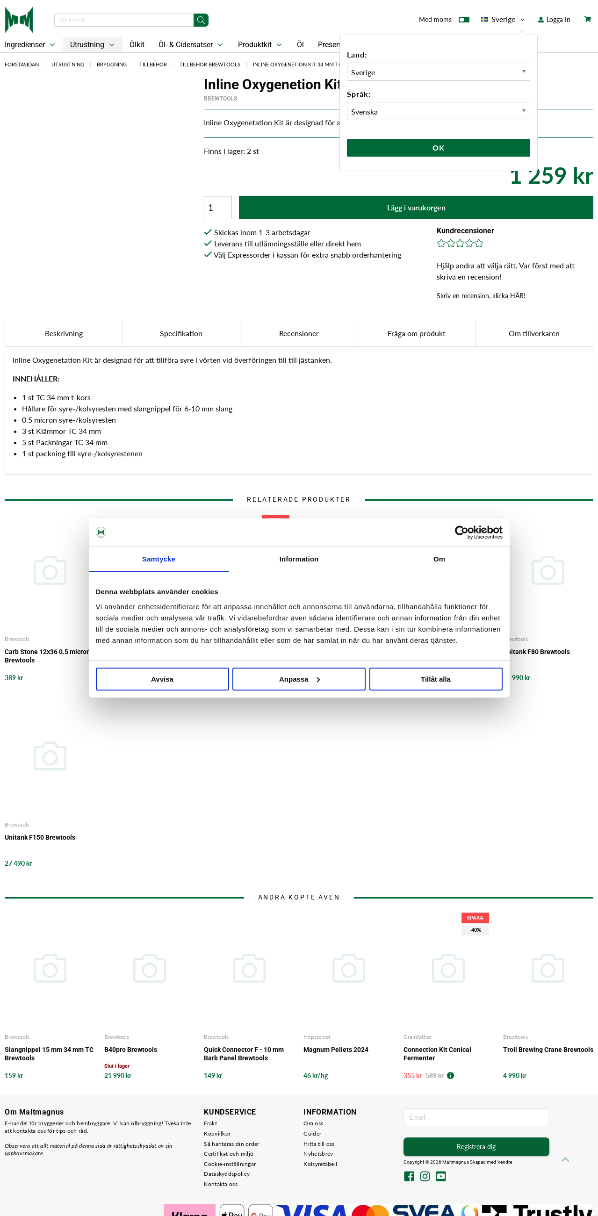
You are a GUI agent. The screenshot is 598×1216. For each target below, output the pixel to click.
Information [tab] (299, 559)
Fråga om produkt (417, 333)
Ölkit (137, 44)
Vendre (504, 1162)
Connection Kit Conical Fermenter (437, 1054)
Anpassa (299, 679)
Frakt (210, 1123)
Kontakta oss (221, 1183)
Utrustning (93, 45)
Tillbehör (153, 64)
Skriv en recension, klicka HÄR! (481, 296)
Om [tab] (439, 559)
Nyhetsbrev (318, 1153)
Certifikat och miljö (228, 1153)
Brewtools (220, 98)
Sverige (503, 19)
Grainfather (417, 1036)
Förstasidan (22, 64)
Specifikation (181, 333)
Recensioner (299, 333)
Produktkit (261, 45)
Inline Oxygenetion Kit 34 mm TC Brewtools (314, 64)
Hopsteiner (317, 1036)
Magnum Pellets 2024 (335, 1049)
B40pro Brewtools (130, 1049)
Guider (312, 1133)
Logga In (554, 19)
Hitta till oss (318, 1143)
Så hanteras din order (231, 1143)
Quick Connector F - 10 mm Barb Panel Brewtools (244, 1054)
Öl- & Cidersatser (192, 45)
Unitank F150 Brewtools (40, 837)
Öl (300, 44)
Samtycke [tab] (158, 559)
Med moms (444, 21)
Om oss (313, 1123)
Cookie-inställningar (230, 1163)
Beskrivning (64, 333)
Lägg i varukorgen (416, 207)
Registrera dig (476, 1147)
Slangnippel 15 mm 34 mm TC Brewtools (49, 1054)
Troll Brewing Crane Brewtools (548, 1049)
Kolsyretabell (320, 1163)
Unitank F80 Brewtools (536, 651)
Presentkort (336, 44)
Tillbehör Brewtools (210, 64)
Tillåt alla (436, 679)
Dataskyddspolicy (227, 1173)
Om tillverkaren (534, 333)
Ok (438, 147)
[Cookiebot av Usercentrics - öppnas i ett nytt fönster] (462, 532)
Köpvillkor (217, 1133)
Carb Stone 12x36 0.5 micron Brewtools (47, 656)
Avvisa (162, 679)
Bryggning (112, 64)
